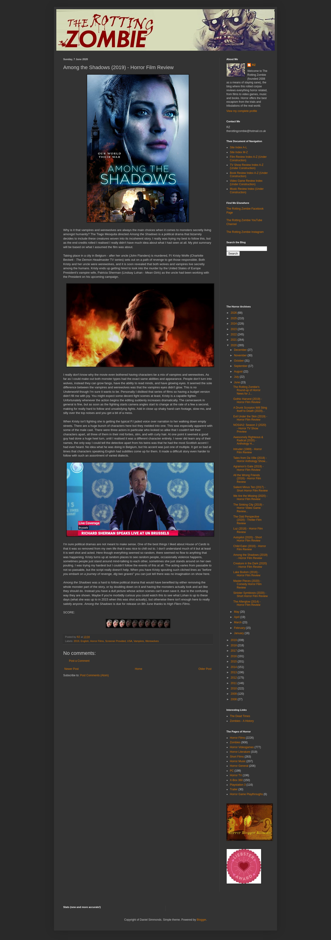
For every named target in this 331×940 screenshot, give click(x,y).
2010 (234, 688)
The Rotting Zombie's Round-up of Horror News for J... (246, 390)
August (238, 371)
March (238, 622)
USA (129, 641)
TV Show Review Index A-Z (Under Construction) (246, 166)
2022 (234, 334)
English (85, 641)
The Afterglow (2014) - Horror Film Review (247, 603)
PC (232, 770)
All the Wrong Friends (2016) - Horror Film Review (247, 478)
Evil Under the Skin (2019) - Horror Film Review (250, 418)
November (241, 355)
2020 (234, 345)
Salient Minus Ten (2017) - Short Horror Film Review (250, 489)
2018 (234, 645)
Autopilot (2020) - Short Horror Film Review (247, 539)
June (237, 382)
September (241, 366)
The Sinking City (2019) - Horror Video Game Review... (248, 508)
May (237, 611)
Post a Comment (79, 660)
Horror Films (97, 641)
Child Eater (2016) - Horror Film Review (249, 548)
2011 (234, 683)
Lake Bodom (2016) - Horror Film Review (246, 574)
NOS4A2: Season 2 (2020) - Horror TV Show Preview (249, 428)
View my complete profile (241, 111)
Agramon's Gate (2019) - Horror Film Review (248, 468)
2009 (234, 693)
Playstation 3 (238, 784)
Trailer (234, 789)
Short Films (237, 756)
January (239, 633)
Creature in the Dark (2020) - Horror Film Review (250, 565)
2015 (234, 661)
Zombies (235, 742)
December (241, 349)
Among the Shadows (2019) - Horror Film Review (250, 556)
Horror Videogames (242, 747)
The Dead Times (240, 716)
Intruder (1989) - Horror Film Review (247, 451)
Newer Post (71, 669)
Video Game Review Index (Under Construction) (246, 182)
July (237, 376)
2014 (234, 667)
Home (138, 669)
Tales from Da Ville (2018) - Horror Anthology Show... (250, 459)
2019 (76, 641)
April (237, 617)
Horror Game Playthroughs (246, 794)
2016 (234, 656)
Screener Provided (115, 641)
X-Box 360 (236, 780)
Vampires (139, 641)
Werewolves (152, 641)
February (240, 628)
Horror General (239, 765)
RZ (254, 65)
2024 (234, 323)
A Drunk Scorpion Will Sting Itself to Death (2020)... (250, 409)
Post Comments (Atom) (94, 675)
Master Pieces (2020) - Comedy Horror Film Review (247, 584)
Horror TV (236, 775)
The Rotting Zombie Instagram (245, 232)
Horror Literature (240, 751)
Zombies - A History (242, 721)
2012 (234, 677)
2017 (234, 650)
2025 (234, 318)
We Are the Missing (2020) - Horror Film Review (250, 497)
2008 (234, 699)
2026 (234, 312)
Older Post (204, 669)
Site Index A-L (238, 147)
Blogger (201, 919)
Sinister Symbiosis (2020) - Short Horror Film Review (250, 594)
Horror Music (238, 761)
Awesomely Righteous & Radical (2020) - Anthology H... (248, 440)
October (239, 360)
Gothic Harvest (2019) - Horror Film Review (247, 400)
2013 (234, 672)
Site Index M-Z (239, 152)
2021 (234, 339)
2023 (234, 329)
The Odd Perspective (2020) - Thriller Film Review (247, 520)
